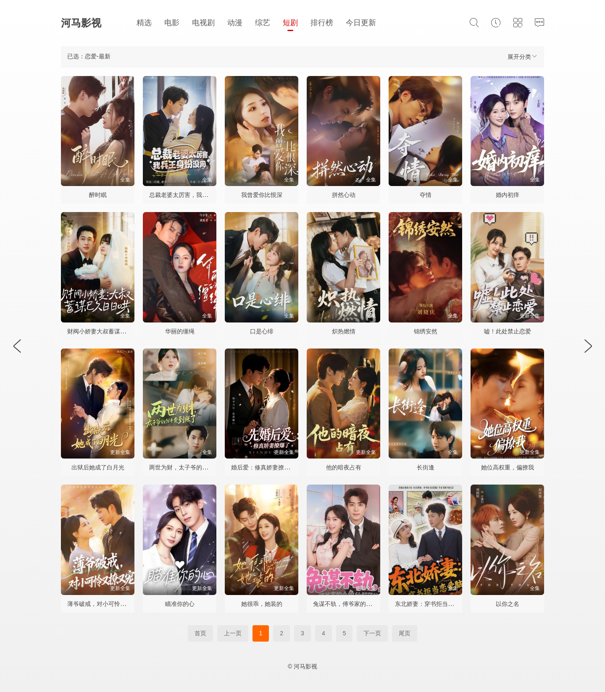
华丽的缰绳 (180, 331)
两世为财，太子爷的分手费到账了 (193, 467)
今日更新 (361, 22)
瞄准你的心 (180, 603)
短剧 (290, 22)
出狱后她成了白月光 (97, 467)
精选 (144, 22)
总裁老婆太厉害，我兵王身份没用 (193, 194)
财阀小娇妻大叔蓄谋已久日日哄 (108, 331)
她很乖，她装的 (261, 603)
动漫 (234, 22)
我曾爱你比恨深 (261, 194)
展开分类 (523, 56)
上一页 (233, 633)
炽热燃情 (343, 331)
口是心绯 (262, 331)
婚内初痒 (507, 194)
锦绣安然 (425, 331)
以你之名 (507, 603)
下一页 (372, 633)
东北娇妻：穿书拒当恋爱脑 (430, 603)
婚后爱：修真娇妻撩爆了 (263, 467)
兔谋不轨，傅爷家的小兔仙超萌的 (357, 603)
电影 (171, 22)
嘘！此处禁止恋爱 (507, 331)
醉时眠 (98, 194)
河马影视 (81, 23)
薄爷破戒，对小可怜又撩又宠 (105, 603)
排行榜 (321, 22)
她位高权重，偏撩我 (507, 467)
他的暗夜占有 (343, 467)
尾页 (404, 633)
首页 (200, 633)
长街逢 (425, 467)
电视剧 (203, 22)
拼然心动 (343, 194)
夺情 (425, 194)
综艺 (262, 22)
